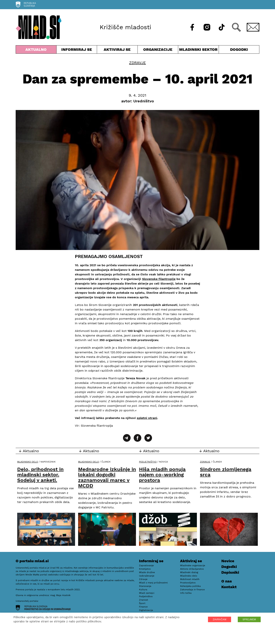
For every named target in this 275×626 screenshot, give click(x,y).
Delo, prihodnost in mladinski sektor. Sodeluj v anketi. (40, 474)
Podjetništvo (148, 461)
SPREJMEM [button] (249, 619)
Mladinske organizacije (192, 565)
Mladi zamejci (146, 593)
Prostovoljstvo (188, 582)
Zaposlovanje (146, 565)
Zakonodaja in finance (192, 589)
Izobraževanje (146, 575)
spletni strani (147, 418)
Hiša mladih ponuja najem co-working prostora (162, 474)
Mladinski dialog (189, 572)
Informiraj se (77, 50)
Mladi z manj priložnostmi (153, 582)
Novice (227, 561)
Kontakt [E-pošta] (229, 587)
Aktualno (36, 50)
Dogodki (239, 49)
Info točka (186, 593)
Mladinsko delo (27, 461)
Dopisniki (230, 572)
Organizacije (158, 50)
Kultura (143, 589)
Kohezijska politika (190, 586)
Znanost (143, 600)
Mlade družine (147, 572)
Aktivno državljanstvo (192, 569)
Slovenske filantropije (159, 279)
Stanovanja (145, 586)
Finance (143, 606)
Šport (142, 603)
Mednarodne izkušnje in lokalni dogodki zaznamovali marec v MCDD (107, 477)
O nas (226, 581)
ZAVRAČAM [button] (219, 619)
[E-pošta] (253, 27)
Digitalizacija (146, 610)
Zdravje (137, 62)
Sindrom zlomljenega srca (225, 472)
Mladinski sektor (198, 50)
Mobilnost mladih (189, 579)
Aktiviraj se (117, 50)
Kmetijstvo (145, 569)
